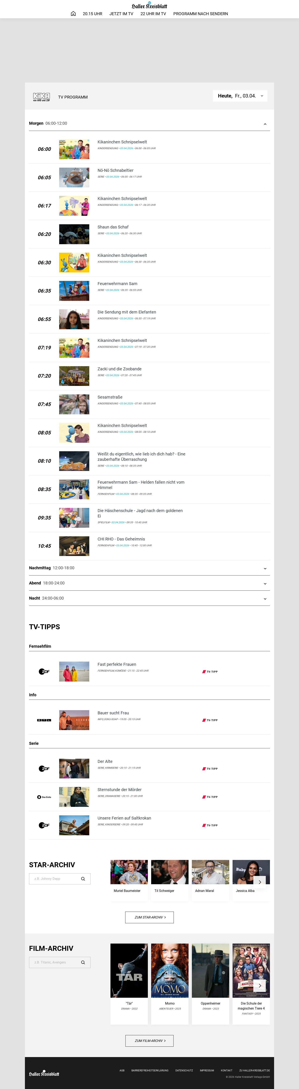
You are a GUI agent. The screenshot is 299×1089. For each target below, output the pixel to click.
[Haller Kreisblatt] (149, 5)
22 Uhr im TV (153, 13)
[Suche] (60, 878)
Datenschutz (184, 1070)
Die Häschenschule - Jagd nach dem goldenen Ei (140, 513)
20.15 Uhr (92, 13)
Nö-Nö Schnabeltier (116, 170)
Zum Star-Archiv (150, 917)
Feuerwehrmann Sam (117, 283)
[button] (259, 882)
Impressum (207, 1070)
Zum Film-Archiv (150, 1041)
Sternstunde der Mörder (120, 789)
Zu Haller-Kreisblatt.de (254, 1070)
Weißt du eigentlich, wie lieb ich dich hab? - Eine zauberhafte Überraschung (141, 456)
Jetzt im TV (121, 13)
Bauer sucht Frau (113, 712)
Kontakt (226, 1070)
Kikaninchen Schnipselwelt (122, 141)
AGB (122, 1070)
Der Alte (105, 761)
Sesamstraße (110, 397)
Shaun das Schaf (113, 226)
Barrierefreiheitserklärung (149, 1070)
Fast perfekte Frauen (117, 664)
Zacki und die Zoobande (120, 368)
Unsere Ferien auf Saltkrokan (124, 818)
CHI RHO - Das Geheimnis (121, 539)
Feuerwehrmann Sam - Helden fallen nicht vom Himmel (141, 485)
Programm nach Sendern (200, 13)
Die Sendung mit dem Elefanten (127, 312)
